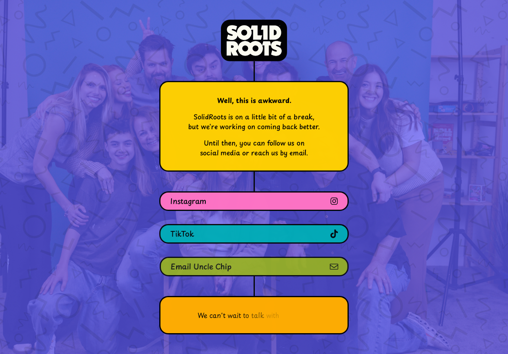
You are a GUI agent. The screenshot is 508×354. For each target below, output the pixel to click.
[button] (254, 201)
